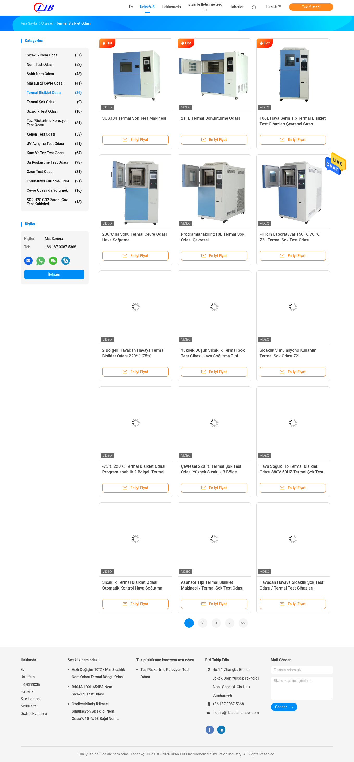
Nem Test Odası (54, 64)
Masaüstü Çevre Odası (54, 83)
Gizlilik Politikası (34, 713)
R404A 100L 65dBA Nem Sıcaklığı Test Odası (92, 690)
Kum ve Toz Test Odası (54, 153)
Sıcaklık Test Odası (54, 111)
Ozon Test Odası (54, 171)
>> (243, 623)
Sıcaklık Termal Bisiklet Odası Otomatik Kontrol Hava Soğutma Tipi (132, 588)
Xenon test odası (54, 134)
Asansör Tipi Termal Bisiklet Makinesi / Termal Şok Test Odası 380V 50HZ (212, 588)
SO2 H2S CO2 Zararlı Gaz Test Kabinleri (54, 202)
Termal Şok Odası (54, 102)
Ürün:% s (28, 677)
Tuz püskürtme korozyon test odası (54, 123)
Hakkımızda (30, 684)
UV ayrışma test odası (54, 143)
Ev (23, 670)
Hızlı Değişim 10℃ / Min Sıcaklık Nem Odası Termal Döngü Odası (98, 673)
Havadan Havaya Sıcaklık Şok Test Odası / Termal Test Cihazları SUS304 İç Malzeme (292, 588)
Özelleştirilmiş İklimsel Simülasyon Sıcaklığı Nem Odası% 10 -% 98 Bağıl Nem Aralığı (94, 712)
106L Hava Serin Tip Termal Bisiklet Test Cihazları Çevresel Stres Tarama (293, 124)
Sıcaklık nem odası (54, 55)
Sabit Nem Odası (54, 73)
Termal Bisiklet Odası (54, 92)
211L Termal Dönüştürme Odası (210, 118)
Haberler (28, 691)
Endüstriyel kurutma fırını (54, 181)
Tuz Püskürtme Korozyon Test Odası (165, 673)
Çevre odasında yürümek (54, 190)
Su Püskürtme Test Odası (54, 162)
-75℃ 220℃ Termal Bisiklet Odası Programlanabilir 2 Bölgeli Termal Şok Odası (133, 472)
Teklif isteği (311, 7)
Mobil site (29, 706)
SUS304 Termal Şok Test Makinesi (134, 118)
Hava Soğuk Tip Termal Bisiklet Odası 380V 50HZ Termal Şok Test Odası (292, 472)
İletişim (54, 274)
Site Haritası (31, 699)
